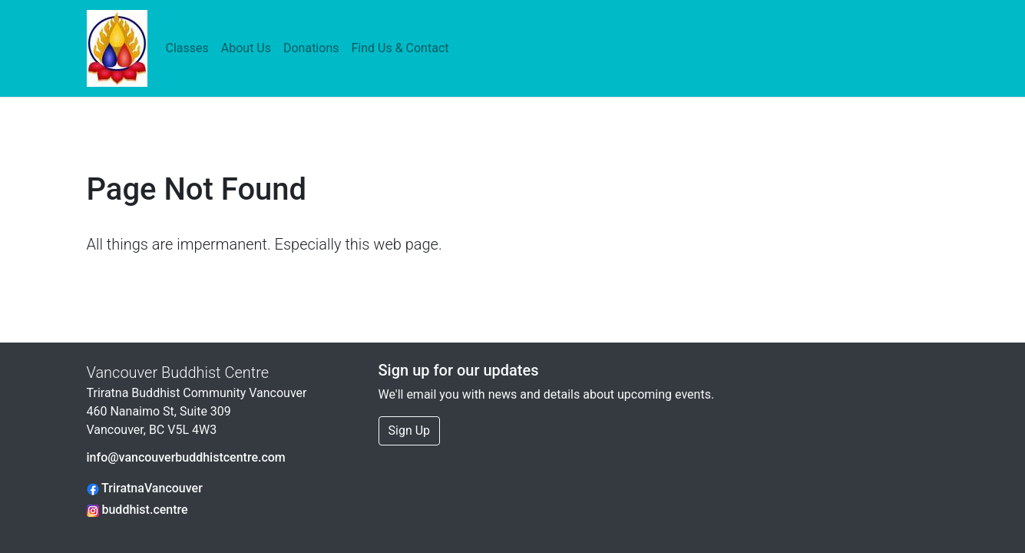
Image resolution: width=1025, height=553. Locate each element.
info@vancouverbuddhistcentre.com (186, 457)
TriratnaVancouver (145, 488)
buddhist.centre (137, 509)
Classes (187, 48)
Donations (311, 48)
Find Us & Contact (399, 48)
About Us (246, 48)
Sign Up (410, 430)
